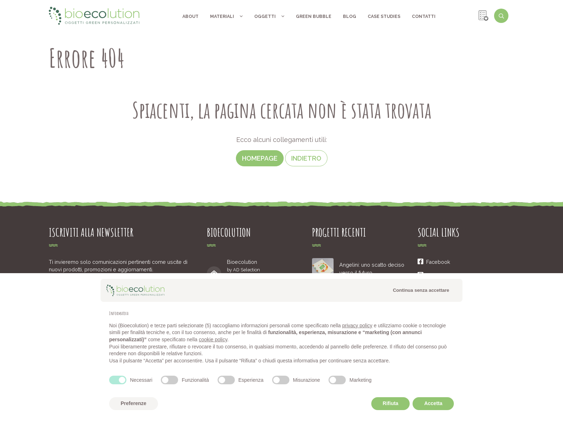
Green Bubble (313, 16)
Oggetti (269, 16)
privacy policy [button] (357, 325)
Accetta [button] (433, 403)
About (190, 16)
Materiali (226, 16)
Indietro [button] (306, 158)
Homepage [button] (260, 158)
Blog (349, 16)
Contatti (424, 16)
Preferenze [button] (133, 403)
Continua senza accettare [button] (421, 290)
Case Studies (384, 16)
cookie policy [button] (213, 339)
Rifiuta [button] (391, 403)
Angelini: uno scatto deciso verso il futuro (371, 269)
